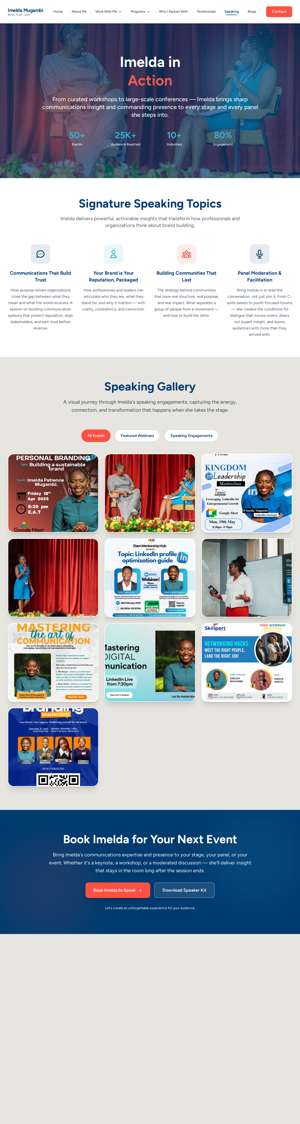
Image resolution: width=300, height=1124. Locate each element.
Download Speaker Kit (184, 890)
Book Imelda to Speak (117, 890)
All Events (96, 435)
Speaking (232, 12)
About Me (79, 11)
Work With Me (108, 11)
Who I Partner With (173, 11)
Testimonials (206, 11)
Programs (140, 11)
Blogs (252, 11)
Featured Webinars (137, 435)
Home (58, 11)
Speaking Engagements (191, 435)
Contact (279, 11)
